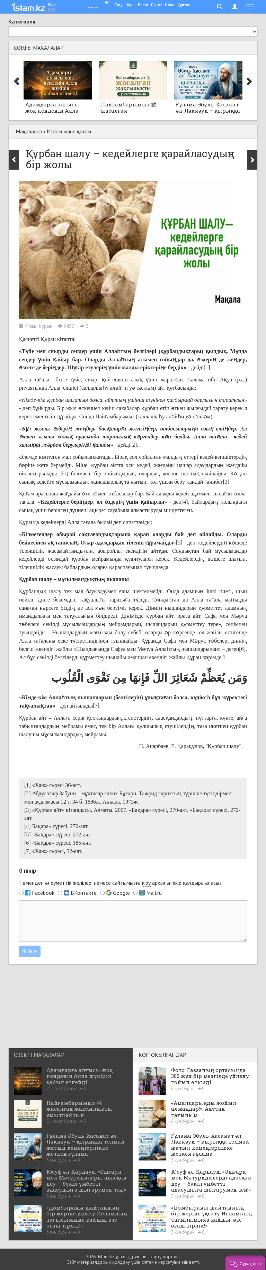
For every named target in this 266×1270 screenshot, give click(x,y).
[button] (245, 1262)
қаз (52, 3)
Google (121, 892)
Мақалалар (29, 131)
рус (51, 9)
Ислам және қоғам (69, 131)
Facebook (43, 892)
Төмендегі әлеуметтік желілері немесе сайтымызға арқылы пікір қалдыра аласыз (120, 883)
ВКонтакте (84, 892)
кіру (146, 882)
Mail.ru (154, 892)
